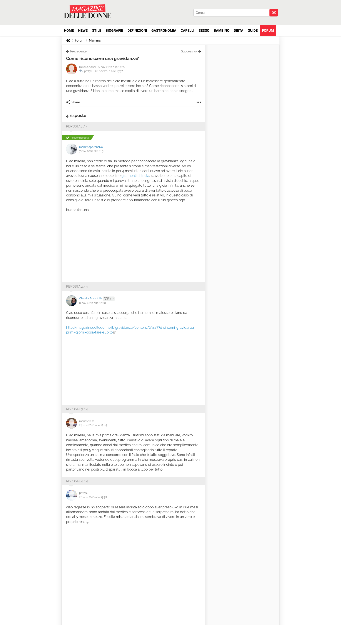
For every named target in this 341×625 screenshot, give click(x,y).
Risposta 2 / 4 (77, 286)
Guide (253, 30)
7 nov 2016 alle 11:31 (92, 151)
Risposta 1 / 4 (76, 126)
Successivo (189, 51)
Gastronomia (163, 30)
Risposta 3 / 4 (77, 409)
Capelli (187, 30)
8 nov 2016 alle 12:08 (92, 303)
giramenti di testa (135, 176)
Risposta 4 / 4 (77, 481)
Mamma (94, 40)
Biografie (114, 30)
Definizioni (137, 30)
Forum (268, 30)
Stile (96, 30)
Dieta (238, 30)
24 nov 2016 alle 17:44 (93, 425)
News (83, 30)
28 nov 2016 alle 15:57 (109, 71)
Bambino (221, 30)
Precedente (78, 51)
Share (76, 102)
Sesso (204, 30)
